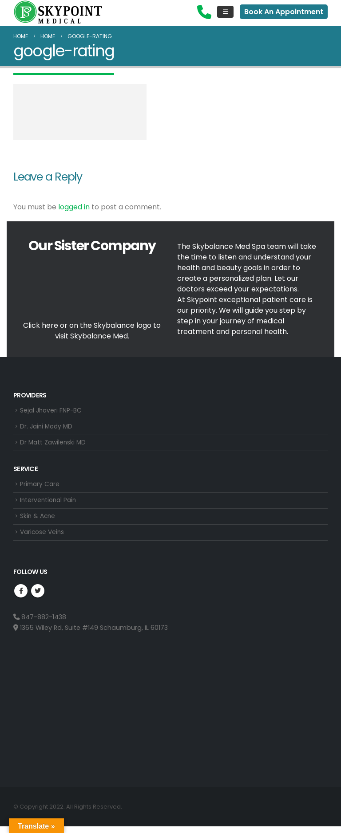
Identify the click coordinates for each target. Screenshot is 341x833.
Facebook (21, 597)
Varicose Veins (43, 538)
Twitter (37, 597)
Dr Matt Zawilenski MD (54, 444)
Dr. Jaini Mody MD (47, 428)
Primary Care (40, 487)
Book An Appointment (283, 12)
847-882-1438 (39, 623)
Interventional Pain (49, 504)
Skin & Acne (38, 521)
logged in (74, 207)
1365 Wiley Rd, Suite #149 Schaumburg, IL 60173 (90, 633)
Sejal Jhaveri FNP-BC (52, 411)
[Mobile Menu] (225, 12)
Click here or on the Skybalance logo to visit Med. (92, 330)
